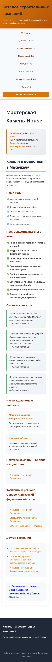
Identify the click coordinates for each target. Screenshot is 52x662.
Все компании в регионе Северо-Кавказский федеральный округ (23, 590)
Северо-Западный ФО (26, 48)
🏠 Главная (26, 33)
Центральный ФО (26, 41)
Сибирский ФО (26, 71)
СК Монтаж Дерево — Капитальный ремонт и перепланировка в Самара (22, 559)
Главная (6, 20)
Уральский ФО (26, 64)
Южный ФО (26, 87)
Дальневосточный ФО (26, 79)
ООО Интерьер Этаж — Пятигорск (26, 526)
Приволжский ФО (26, 56)
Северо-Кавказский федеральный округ (29, 20)
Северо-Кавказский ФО (26, 94)
